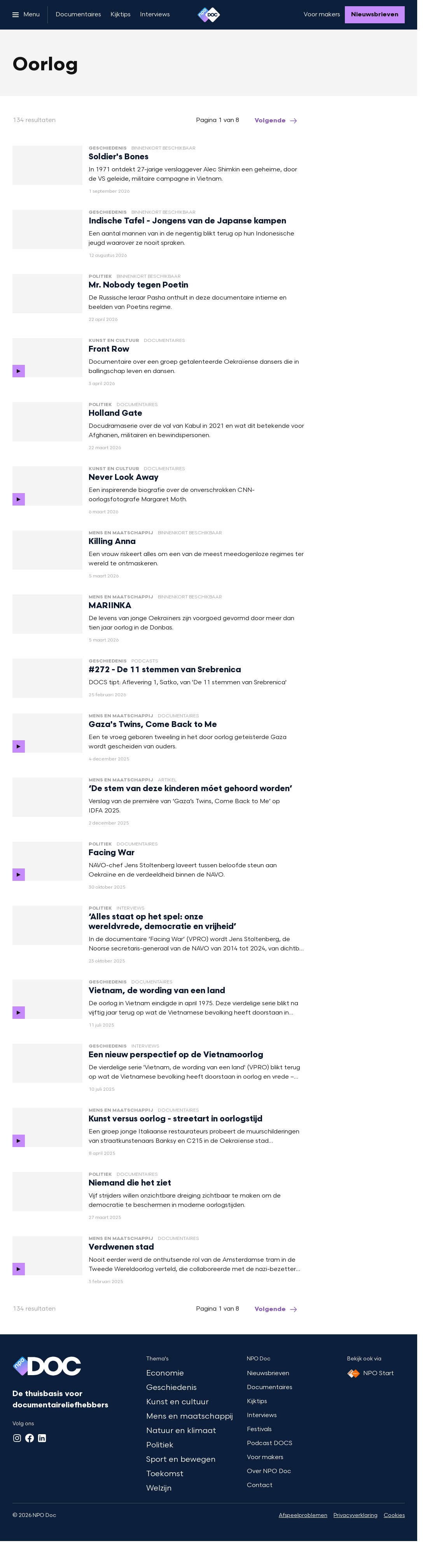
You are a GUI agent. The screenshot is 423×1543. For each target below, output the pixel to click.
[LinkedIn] (42, 1438)
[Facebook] (29, 1438)
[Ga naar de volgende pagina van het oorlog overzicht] (276, 121)
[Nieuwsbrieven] (375, 14)
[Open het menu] (26, 14)
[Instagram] (17, 1438)
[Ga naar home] (208, 15)
